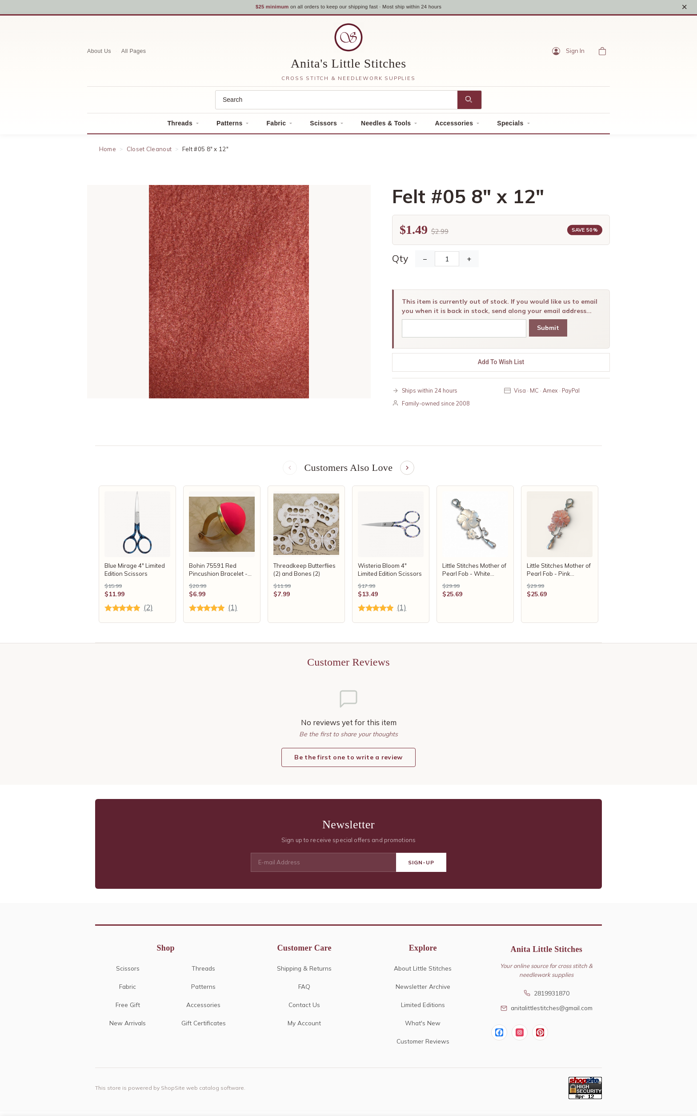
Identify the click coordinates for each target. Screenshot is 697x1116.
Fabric (276, 126)
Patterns (229, 126)
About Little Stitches (423, 972)
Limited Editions (423, 1009)
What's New (423, 1027)
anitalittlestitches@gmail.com (547, 1012)
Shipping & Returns (304, 972)
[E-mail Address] (323, 867)
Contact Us (304, 1009)
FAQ (304, 991)
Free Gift (128, 1009)
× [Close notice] (684, 8)
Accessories (454, 126)
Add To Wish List (501, 365)
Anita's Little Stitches (348, 66)
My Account (304, 1027)
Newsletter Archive (423, 991)
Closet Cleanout (149, 152)
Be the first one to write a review (348, 762)
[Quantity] (447, 261)
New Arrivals (127, 1027)
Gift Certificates (203, 1027)
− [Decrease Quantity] (425, 261)
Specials (510, 126)
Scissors (323, 126)
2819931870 (546, 997)
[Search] (336, 103)
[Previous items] (289, 471)
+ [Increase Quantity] (469, 261)
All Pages (133, 54)
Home (107, 152)
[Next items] (408, 471)
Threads (179, 126)
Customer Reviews (423, 1045)
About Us (99, 54)
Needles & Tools (386, 126)
